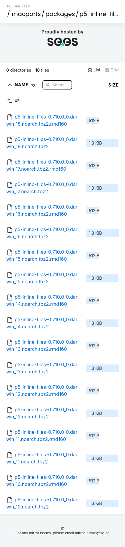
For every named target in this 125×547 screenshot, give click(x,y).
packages (60, 14)
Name (26, 84)
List (94, 70)
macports (26, 14)
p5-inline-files (100, 14)
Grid (112, 70)
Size (113, 84)
